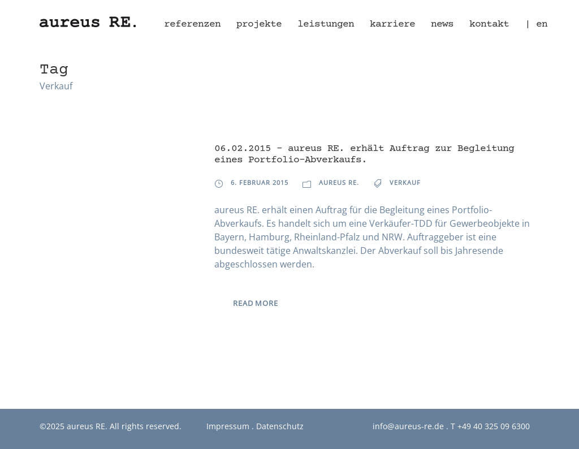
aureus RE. (339, 182)
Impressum (227, 426)
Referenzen (192, 24)
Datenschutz (280, 426)
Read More (255, 303)
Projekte (259, 24)
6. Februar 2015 (259, 182)
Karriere (392, 24)
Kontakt (489, 24)
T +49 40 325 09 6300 (490, 426)
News (442, 24)
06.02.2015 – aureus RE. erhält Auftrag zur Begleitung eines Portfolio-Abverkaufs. (364, 154)
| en (536, 24)
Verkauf (405, 182)
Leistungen (325, 24)
